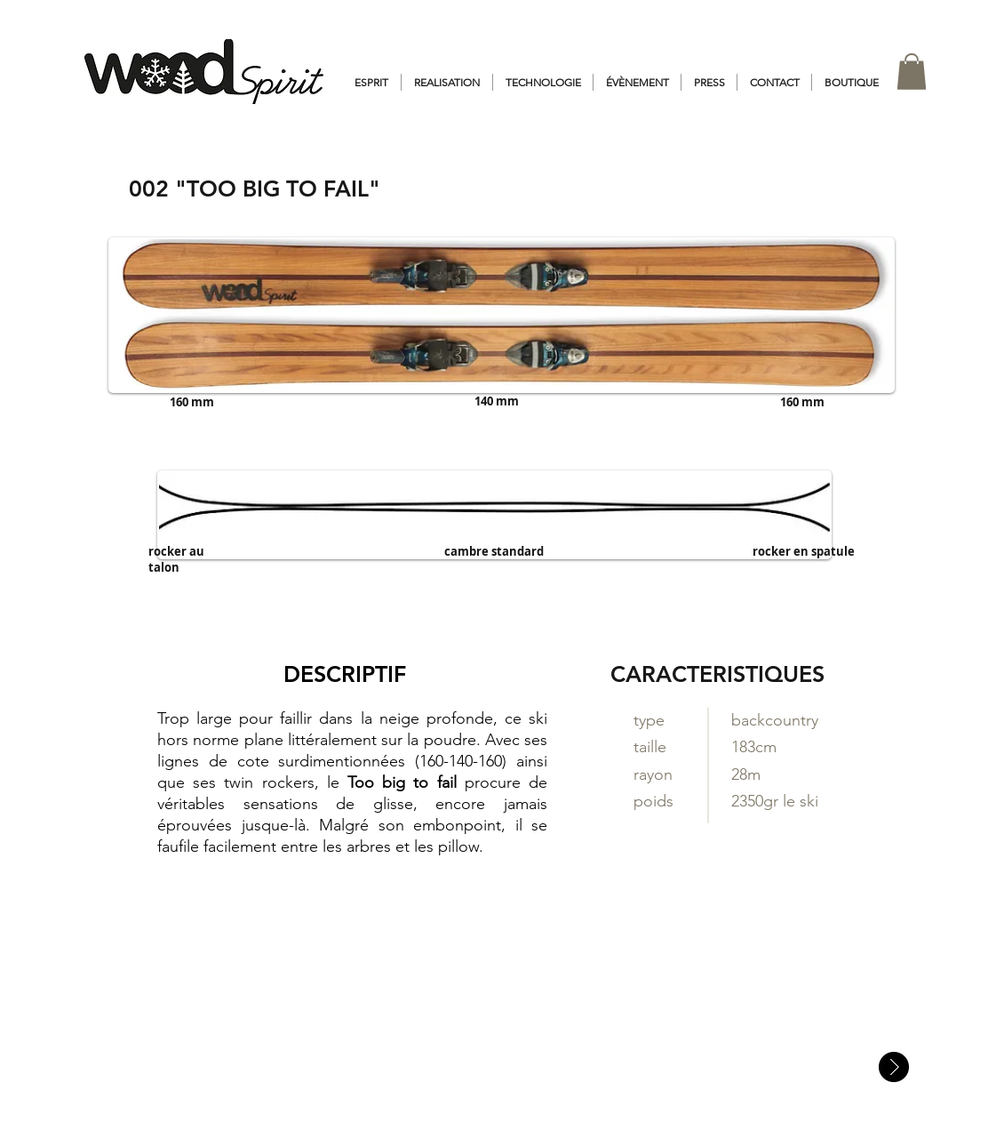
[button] (911, 71)
